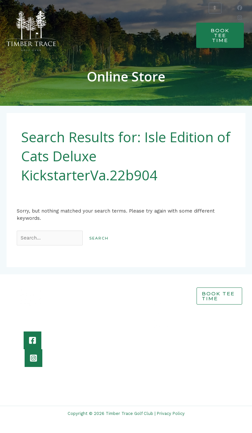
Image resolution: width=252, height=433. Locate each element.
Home (161, 291)
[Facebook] (32, 340)
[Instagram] (33, 358)
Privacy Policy (171, 413)
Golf (159, 298)
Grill (159, 305)
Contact (163, 327)
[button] (98, 27)
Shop (160, 319)
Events (162, 312)
